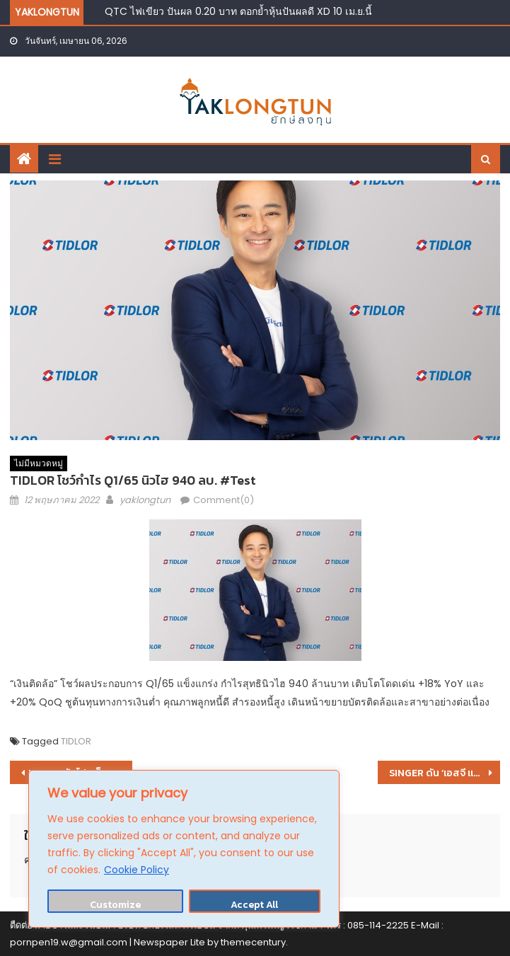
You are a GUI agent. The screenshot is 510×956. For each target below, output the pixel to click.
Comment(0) (223, 500)
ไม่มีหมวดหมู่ (38, 463)
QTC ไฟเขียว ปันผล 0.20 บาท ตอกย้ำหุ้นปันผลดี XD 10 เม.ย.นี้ (238, 11)
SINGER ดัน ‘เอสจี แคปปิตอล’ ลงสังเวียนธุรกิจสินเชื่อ (444, 773)
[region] (184, 849)
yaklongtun (145, 500)
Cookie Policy (136, 870)
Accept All (254, 904)
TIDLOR (76, 741)
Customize (115, 904)
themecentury (253, 942)
